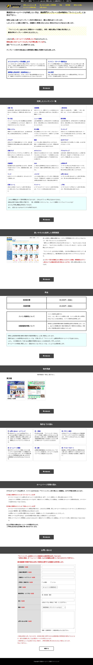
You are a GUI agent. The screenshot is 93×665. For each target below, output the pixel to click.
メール (53, 582)
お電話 (44, 582)
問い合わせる (46, 88)
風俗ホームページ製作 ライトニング (15, 6)
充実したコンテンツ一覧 (29, 5)
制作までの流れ (78, 5)
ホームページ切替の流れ (29, 7)
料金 (61, 5)
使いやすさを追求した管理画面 (48, 5)
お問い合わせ (43, 7)
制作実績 (68, 5)
